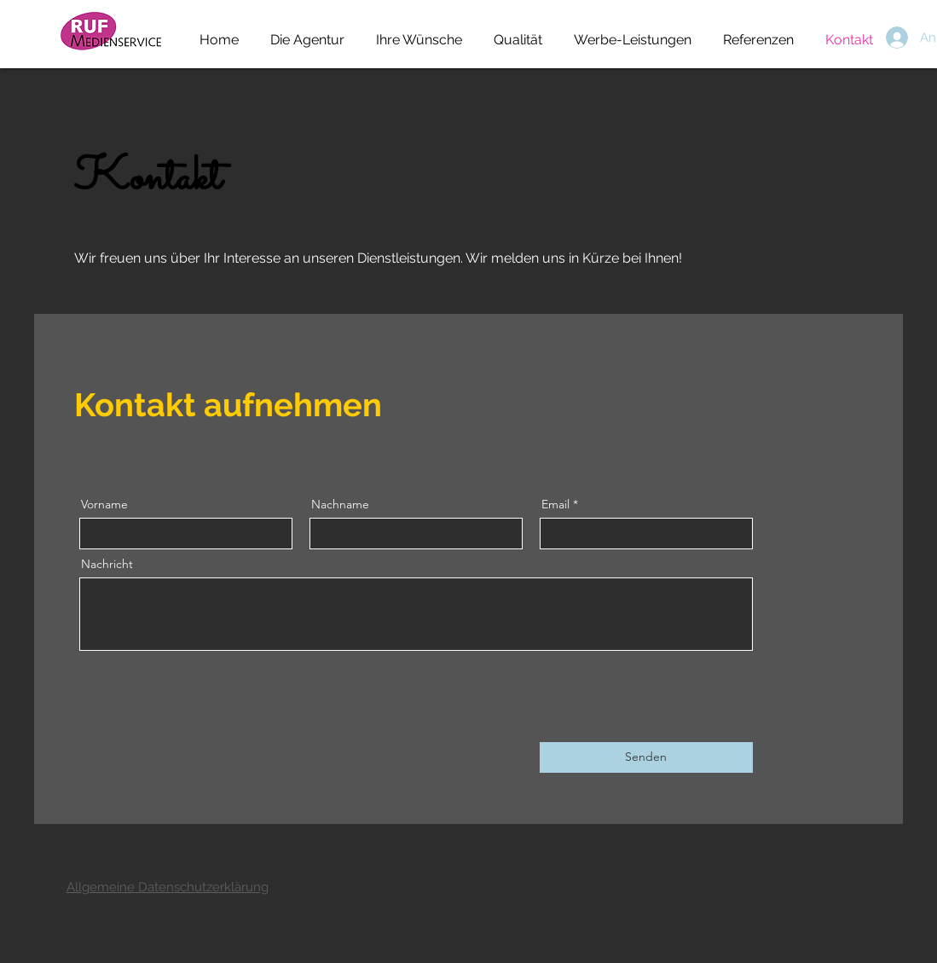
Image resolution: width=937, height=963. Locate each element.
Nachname (340, 504)
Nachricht (107, 564)
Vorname (104, 504)
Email (555, 504)
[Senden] (646, 757)
